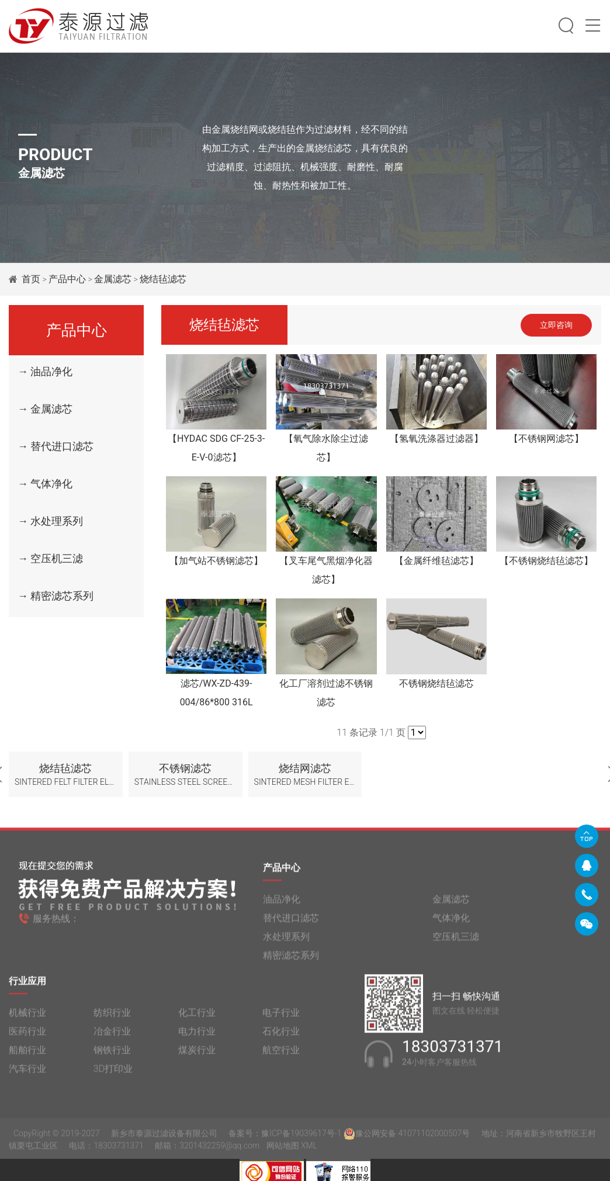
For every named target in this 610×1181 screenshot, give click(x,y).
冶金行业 (112, 1035)
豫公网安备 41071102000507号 (407, 1137)
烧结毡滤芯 (163, 279)
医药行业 (27, 1035)
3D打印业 (113, 1073)
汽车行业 (27, 1073)
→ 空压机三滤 (50, 558)
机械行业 (27, 1017)
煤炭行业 (197, 1054)
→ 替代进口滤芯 (55, 446)
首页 (31, 279)
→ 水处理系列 (50, 521)
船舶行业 (27, 1054)
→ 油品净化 (45, 371)
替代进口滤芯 (291, 922)
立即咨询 (556, 325)
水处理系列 (286, 941)
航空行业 (281, 1054)
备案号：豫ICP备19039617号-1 (284, 1137)
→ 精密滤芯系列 (55, 596)
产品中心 (67, 279)
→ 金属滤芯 (45, 409)
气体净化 (451, 922)
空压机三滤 (455, 941)
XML (309, 1150)
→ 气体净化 (45, 483)
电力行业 (197, 1035)
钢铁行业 (112, 1054)
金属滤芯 (112, 279)
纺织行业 (112, 1017)
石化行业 (281, 1035)
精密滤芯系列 (291, 959)
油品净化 (281, 903)
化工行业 (197, 1017)
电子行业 (281, 1017)
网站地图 (282, 1150)
